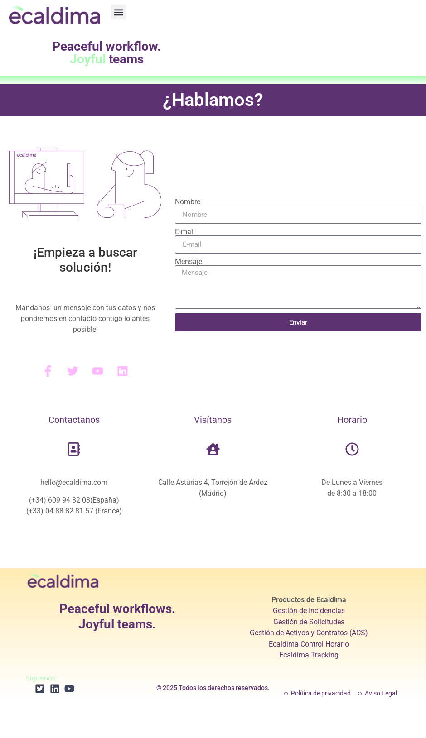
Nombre (187, 202)
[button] (118, 12)
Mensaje (188, 261)
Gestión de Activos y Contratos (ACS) (309, 632)
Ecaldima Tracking (309, 655)
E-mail (185, 231)
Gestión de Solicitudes (308, 622)
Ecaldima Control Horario (309, 644)
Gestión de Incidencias (309, 610)
